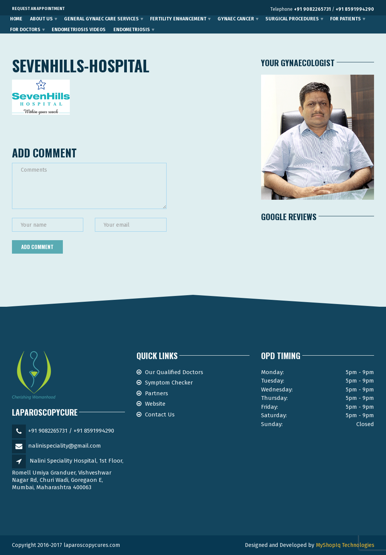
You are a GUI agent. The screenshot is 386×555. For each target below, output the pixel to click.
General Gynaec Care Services (101, 19)
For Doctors (25, 29)
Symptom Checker (169, 382)
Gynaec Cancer (235, 19)
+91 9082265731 (312, 9)
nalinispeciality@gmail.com (64, 445)
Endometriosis (131, 29)
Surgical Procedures (292, 19)
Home (16, 19)
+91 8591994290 (354, 9)
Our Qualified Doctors (174, 372)
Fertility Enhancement (178, 19)
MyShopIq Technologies (345, 545)
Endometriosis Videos (79, 29)
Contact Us (160, 414)
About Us (41, 19)
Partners (156, 393)
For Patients (345, 19)
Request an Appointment (38, 9)
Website (155, 403)
